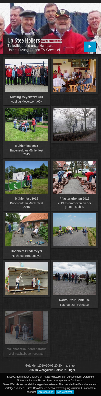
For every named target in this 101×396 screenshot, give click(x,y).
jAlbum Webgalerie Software (47, 370)
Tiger (72, 370)
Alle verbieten (65, 391)
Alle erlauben (45, 391)
